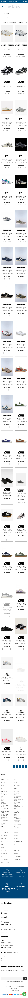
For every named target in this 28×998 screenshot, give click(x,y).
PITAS (2, 844)
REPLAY (15, 848)
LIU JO (2, 830)
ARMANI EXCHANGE (5, 784)
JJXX (2, 824)
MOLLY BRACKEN (4, 835)
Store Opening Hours (6, 948)
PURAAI (2, 847)
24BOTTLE (3, 778)
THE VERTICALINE (4, 857)
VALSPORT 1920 (4, 860)
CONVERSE (16, 793)
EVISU (15, 808)
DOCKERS (16, 800)
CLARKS (2, 793)
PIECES (2, 842)
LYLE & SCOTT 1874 (4, 832)
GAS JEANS (16, 812)
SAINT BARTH (17, 850)
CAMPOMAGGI (4, 791)
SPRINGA (16, 853)
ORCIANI (15, 839)
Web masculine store (6, 947)
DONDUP (2, 802)
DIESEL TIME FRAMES (18, 799)
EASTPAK (16, 805)
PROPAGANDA (17, 845)
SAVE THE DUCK (4, 851)
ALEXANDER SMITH (5, 779)
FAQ (2, 958)
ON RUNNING (3, 838)
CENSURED (16, 791)
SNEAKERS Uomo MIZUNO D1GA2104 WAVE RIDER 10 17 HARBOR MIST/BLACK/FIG (21, 206)
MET (2, 833)
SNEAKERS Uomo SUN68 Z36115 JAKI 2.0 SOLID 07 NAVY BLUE (7, 723)
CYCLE (2, 796)
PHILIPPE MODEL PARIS (19, 841)
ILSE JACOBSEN (17, 820)
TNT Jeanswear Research (7, 945)
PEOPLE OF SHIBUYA (5, 841)
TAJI (1, 856)
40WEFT (16, 778)
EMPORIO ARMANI (4, 808)
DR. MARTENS (17, 802)
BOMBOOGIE (16, 787)
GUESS (15, 817)
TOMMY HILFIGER (17, 859)
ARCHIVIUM (16, 782)
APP (2, 960)
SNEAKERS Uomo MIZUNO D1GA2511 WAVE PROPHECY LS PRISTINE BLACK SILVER (7, 169)
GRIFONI (15, 815)
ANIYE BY (3, 782)
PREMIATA (16, 844)
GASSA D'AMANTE (4, 814)
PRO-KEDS (3, 845)
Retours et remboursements (8, 929)
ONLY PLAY (16, 838)
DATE (2, 797)
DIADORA (16, 797)
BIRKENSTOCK (17, 785)
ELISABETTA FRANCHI (18, 806)
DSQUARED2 (3, 803)
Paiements (3, 926)
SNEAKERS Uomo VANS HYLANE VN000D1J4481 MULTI (21, 649)
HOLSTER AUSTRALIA (18, 818)
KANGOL (2, 826)
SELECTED (16, 851)
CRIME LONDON (4, 794)
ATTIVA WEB (16, 990)
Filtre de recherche (6, 22)
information (21, 981)
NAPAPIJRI (16, 836)
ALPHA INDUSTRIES (5, 781)
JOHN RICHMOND (17, 824)
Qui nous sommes (5, 921)
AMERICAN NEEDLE (18, 781)
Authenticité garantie (6, 924)
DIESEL (2, 800)
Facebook (5, 910)
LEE (1, 829)
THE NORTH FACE (17, 856)
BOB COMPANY (4, 787)
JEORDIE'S (3, 823)
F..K (1, 809)
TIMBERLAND (17, 857)
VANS (15, 860)
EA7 (15, 803)
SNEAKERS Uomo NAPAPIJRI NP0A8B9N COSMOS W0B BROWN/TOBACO (7, 391)
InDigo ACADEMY (5, 922)
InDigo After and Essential (7, 944)
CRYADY (15, 794)
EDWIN (2, 806)
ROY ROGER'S (3, 850)
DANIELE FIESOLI (17, 796)
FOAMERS (16, 811)
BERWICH (3, 785)
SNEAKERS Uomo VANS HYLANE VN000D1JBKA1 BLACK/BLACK (7, 650)
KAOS (15, 826)
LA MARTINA (16, 827)
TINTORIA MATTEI (4, 859)
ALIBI (15, 779)
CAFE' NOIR (3, 790)
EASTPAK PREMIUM (5, 805)
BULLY (15, 788)
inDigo (2, 821)
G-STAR (2, 812)
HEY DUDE (3, 818)
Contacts (3, 956)
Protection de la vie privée (7, 927)
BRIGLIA (2, 788)
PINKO (15, 842)
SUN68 (2, 854)
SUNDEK (16, 854)
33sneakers (3, 940)
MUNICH (16, 835)
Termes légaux (4, 932)
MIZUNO (16, 833)
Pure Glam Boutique (6, 942)
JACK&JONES (16, 821)
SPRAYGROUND (4, 853)
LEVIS (15, 829)
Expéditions (3, 931)
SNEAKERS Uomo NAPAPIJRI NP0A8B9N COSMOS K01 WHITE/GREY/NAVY (7, 354)
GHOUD (15, 814)
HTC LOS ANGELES (4, 820)
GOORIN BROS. (4, 815)
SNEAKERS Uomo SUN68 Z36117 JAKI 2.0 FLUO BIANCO (7, 686)
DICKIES (2, 799)
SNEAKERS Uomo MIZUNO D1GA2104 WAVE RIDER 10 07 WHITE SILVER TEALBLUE (7, 206)
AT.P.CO (15, 784)
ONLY (2, 839)
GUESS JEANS (3, 817)
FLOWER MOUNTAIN (5, 811)
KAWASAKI (3, 827)
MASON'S (16, 832)
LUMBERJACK (17, 830)
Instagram (5, 913)
